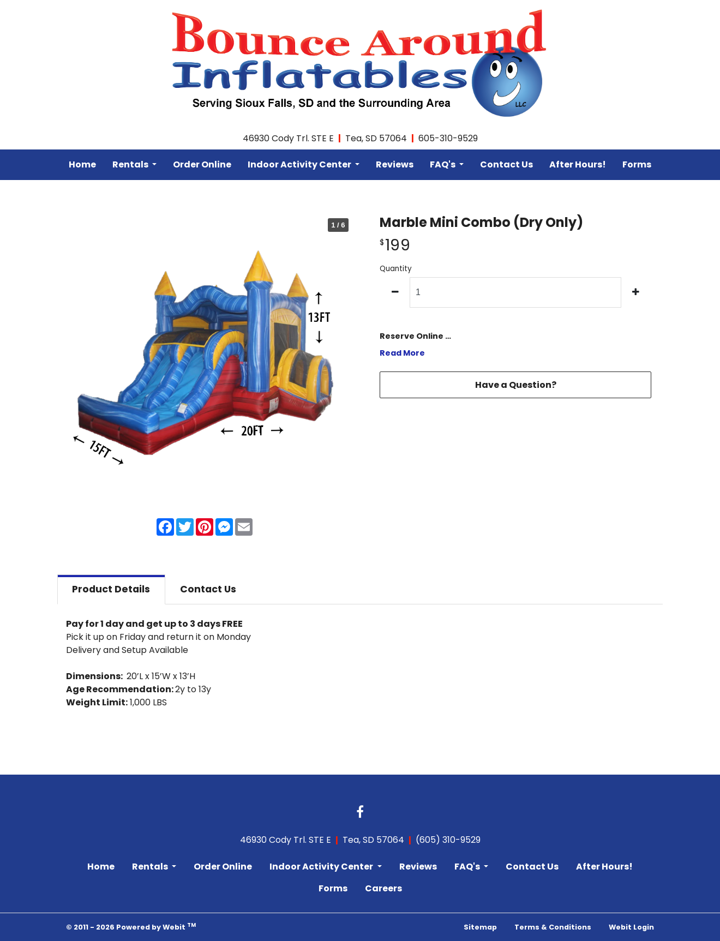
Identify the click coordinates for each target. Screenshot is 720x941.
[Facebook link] (360, 813)
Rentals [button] (131, 164)
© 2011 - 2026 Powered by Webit (131, 926)
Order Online (202, 164)
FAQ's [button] (443, 164)
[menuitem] (82, 164)
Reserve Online (411, 336)
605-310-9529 (448, 138)
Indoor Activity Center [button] (300, 164)
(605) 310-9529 (448, 840)
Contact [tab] (208, 589)
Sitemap (480, 927)
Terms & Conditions (552, 927)
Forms (636, 164)
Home (82, 164)
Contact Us (506, 164)
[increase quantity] (636, 292)
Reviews (394, 164)
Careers (383, 888)
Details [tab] (111, 589)
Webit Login (631, 927)
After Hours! (577, 164)
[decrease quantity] (395, 292)
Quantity (396, 268)
